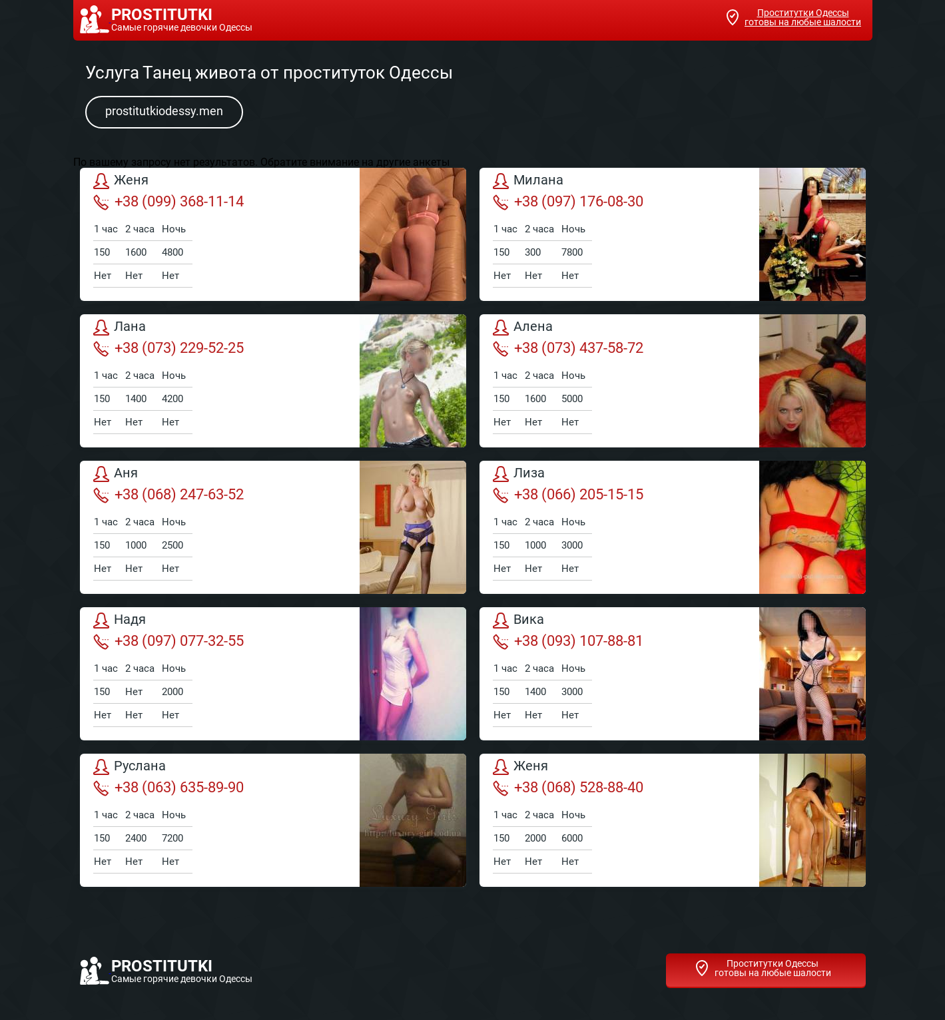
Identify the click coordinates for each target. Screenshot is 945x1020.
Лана (119, 328)
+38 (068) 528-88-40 (568, 787)
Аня (115, 474)
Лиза (519, 474)
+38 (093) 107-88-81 (568, 641)
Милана (528, 181)
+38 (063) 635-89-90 (168, 787)
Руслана (129, 767)
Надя (119, 621)
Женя (121, 181)
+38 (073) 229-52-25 (168, 348)
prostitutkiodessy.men (164, 111)
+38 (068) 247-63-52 (168, 494)
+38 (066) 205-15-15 (568, 494)
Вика (518, 621)
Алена (523, 328)
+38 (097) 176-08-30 (568, 201)
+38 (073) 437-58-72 (568, 348)
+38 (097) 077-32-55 (168, 641)
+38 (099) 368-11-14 (168, 201)
